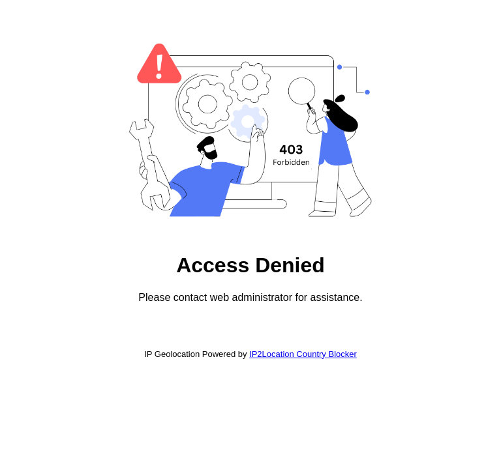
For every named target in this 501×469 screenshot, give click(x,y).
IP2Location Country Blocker (303, 354)
